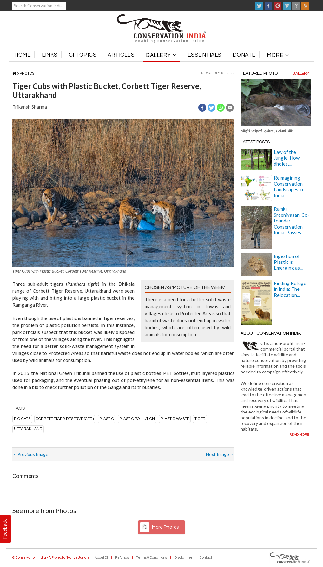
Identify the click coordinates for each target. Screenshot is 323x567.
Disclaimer (183, 557)
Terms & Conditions (151, 557)
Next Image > (219, 454)
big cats (22, 419)
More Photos (165, 527)
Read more (299, 434)
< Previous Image (31, 454)
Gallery (301, 74)
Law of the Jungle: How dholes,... (287, 158)
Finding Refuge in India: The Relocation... (290, 289)
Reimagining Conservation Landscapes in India (288, 186)
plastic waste (175, 419)
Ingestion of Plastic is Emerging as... (288, 262)
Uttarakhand (28, 429)
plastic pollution (137, 419)
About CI (101, 557)
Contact (206, 557)
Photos (27, 74)
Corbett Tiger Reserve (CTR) (65, 419)
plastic (106, 419)
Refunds (122, 557)
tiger (200, 419)
